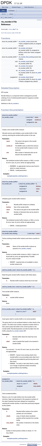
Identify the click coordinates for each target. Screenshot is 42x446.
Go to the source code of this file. (11, 33)
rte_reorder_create (24, 41)
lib (1, 17)
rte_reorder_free (23, 66)
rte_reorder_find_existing (26, 57)
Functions (39, 20)
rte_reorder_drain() (17, 331)
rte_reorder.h (15, 103)
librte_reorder (8, 17)
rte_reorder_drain (24, 77)
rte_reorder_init (23, 48)
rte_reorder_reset (24, 61)
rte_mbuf (38, 72)
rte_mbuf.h (13, 29)
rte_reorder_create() (25, 248)
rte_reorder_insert (24, 70)
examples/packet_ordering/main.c (17, 176)
